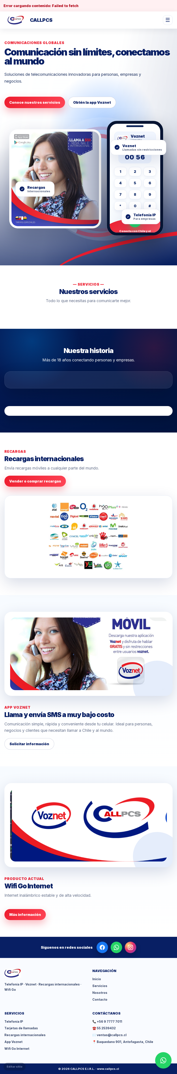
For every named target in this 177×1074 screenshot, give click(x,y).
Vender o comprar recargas (35, 481)
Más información (25, 914)
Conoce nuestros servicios (34, 102)
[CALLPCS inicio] (28, 20)
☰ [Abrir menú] (167, 20)
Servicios (99, 986)
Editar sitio (14, 1066)
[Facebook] (102, 947)
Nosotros (99, 993)
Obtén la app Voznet (92, 102)
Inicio (96, 979)
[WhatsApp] (116, 947)
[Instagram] (130, 947)
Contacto (99, 999)
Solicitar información (29, 744)
